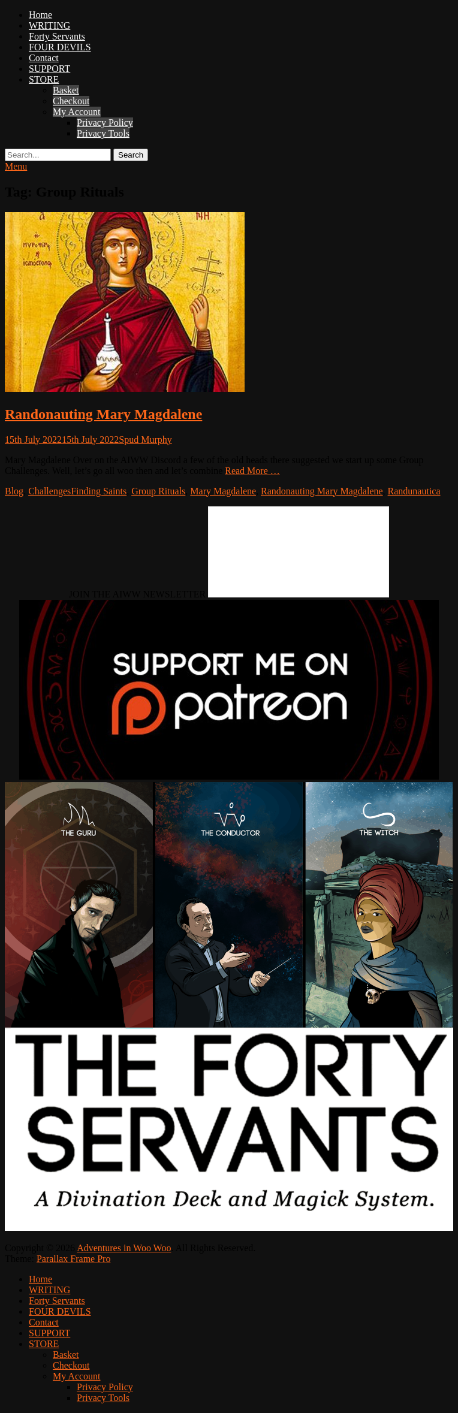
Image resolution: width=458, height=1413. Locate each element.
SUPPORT (49, 69)
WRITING (49, 25)
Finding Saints (98, 491)
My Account (77, 112)
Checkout (71, 101)
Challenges (49, 491)
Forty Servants (57, 36)
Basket (66, 90)
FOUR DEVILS (60, 47)
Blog (14, 491)
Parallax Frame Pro (74, 1259)
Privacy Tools (103, 133)
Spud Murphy (145, 439)
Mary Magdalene (223, 491)
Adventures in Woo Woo (124, 1248)
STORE (44, 79)
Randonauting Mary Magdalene (103, 414)
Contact (44, 58)
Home (40, 15)
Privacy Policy (105, 122)
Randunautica (414, 491)
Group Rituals (158, 491)
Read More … (252, 471)
